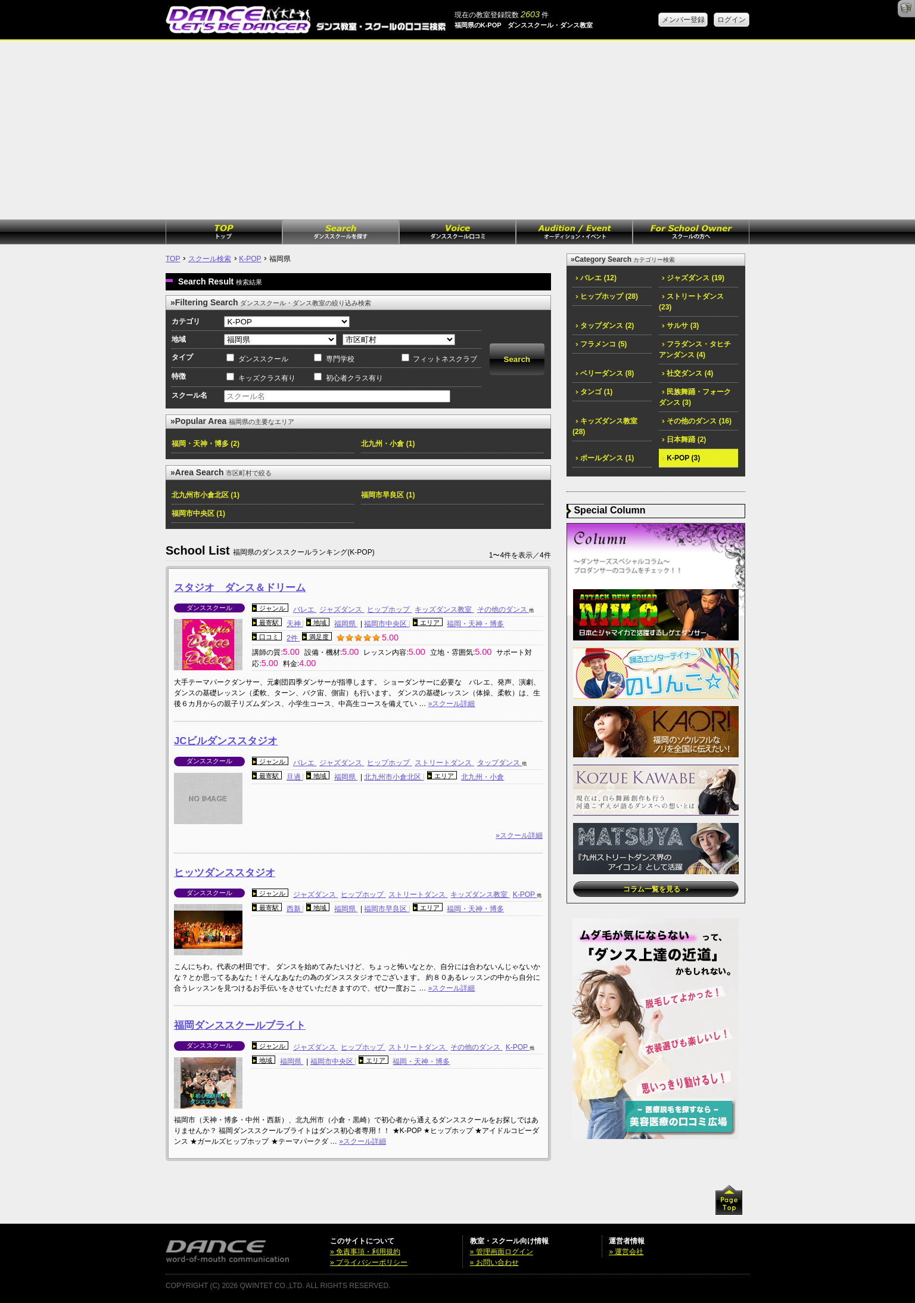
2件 (293, 638)
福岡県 (345, 624)
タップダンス (499, 763)
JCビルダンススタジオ (226, 741)
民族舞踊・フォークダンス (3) (695, 397)
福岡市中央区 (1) (198, 513)
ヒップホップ (389, 609)
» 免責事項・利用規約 (365, 1252)
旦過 (295, 777)
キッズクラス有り (266, 378)
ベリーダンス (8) (604, 373)
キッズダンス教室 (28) (604, 426)
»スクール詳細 (451, 704)
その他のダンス (503, 609)
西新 (295, 909)
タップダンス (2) (604, 325)
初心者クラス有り (354, 378)
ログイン (731, 20)
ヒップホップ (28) (606, 296)
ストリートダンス (444, 763)
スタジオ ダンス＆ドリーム (240, 587)
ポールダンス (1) (604, 458)
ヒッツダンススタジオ (224, 872)
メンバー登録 (683, 20)
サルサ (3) (680, 325)
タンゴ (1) (593, 392)
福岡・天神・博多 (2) (205, 444)
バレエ (304, 609)
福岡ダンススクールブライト (240, 1025)
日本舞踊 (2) (684, 439)
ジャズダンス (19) (693, 278)
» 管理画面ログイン (501, 1252)
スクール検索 (209, 259)
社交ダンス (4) (687, 373)
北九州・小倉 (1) (388, 444)
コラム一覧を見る (655, 889)
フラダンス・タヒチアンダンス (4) (695, 349)
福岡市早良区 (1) (388, 495)
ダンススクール (263, 359)
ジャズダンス (341, 609)
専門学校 (340, 359)
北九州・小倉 (482, 777)
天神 (295, 624)
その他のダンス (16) (697, 421)
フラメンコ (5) (601, 344)
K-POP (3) (681, 458)
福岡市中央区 (386, 624)
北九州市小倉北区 (393, 777)
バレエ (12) (596, 278)
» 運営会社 (626, 1252)
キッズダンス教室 (444, 609)
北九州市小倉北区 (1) (205, 495)
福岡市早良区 (386, 909)
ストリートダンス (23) (691, 301)
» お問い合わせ (494, 1262)
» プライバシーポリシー (368, 1262)
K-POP (250, 259)
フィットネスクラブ (445, 359)
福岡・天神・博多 (475, 624)
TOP (173, 259)
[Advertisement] (457, 130)
